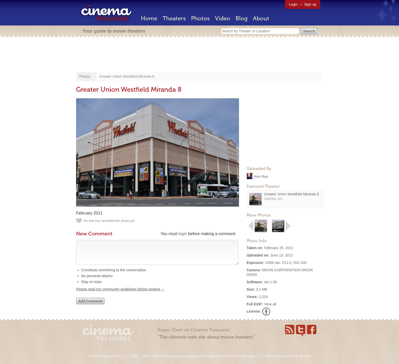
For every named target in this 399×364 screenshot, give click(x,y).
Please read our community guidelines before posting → (120, 294)
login (182, 234)
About (261, 18)
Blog (242, 18)
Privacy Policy (276, 356)
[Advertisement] (199, 55)
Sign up (310, 4)
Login (293, 4)
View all (270, 304)
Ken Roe (261, 176)
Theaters (174, 18)
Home (149, 18)
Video (222, 18)
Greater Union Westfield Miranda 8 (126, 76)
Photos (200, 18)
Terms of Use (299, 356)
